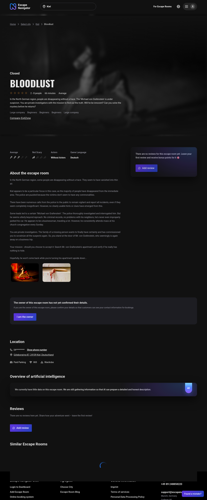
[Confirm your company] (25, 317)
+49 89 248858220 (171, 484)
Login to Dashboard (20, 487)
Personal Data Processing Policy (127, 497)
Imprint (114, 487)
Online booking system (22, 497)
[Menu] (190, 6)
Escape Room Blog (70, 492)
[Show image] (25, 273)
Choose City (66, 487)
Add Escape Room (19, 492)
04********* (19, 350)
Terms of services (120, 492)
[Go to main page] (20, 6)
